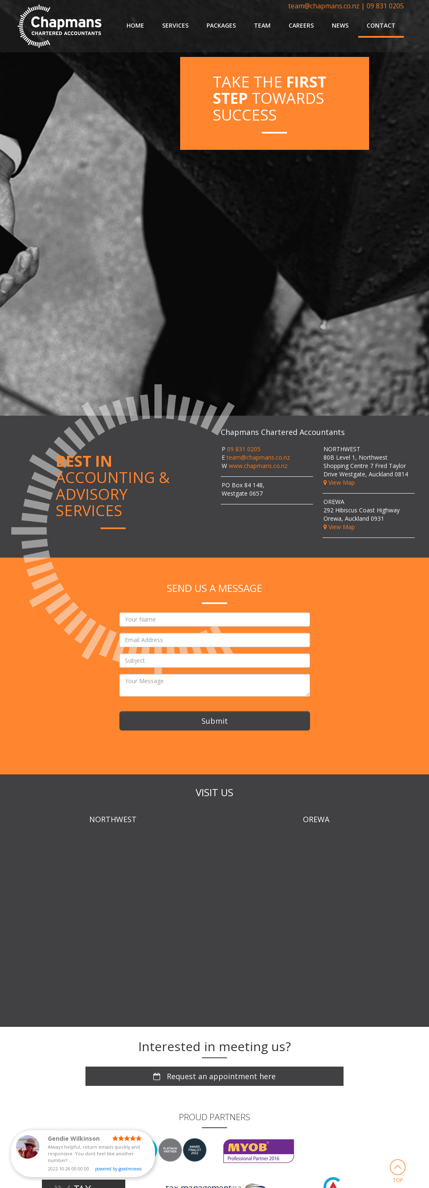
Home (135, 25)
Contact (381, 25)
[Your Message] (214, 685)
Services (175, 25)
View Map (339, 482)
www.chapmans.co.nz (258, 466)
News (340, 25)
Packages (221, 25)
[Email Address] (214, 640)
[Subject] (214, 660)
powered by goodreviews (118, 1169)
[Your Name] (214, 619)
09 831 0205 (385, 5)
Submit (215, 721)
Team (262, 25)
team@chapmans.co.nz (323, 5)
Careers (301, 25)
